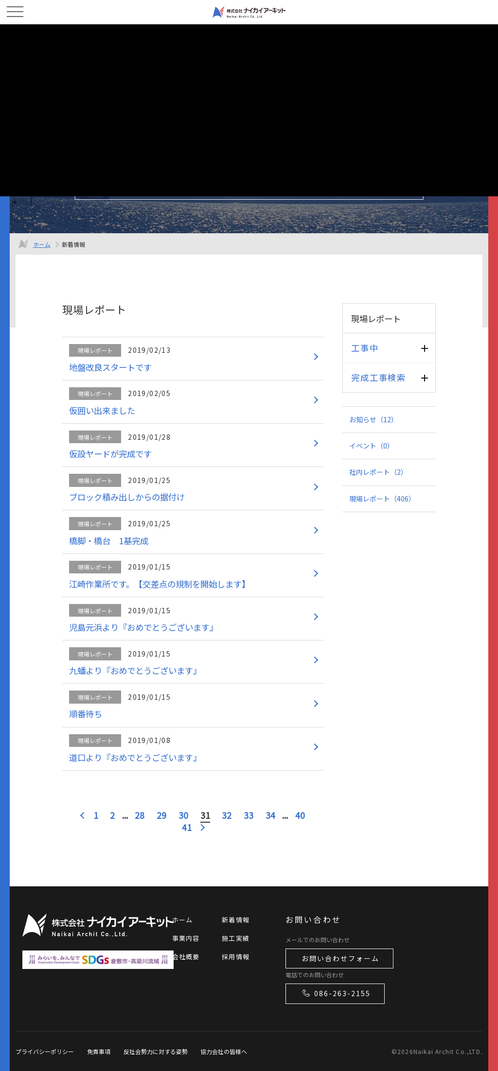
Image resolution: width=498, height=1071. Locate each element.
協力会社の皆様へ (223, 1051)
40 (300, 815)
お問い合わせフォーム (340, 958)
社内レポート (378, 472)
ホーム (42, 244)
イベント (371, 445)
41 (187, 827)
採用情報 (235, 956)
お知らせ (373, 419)
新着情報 (235, 919)
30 (183, 815)
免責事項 (98, 1051)
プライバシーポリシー (45, 1051)
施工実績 (235, 938)
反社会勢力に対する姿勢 (156, 1051)
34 (270, 815)
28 (139, 815)
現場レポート (382, 498)
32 (226, 815)
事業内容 (186, 938)
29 (161, 815)
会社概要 (186, 956)
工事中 (364, 348)
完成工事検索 (378, 377)
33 (248, 815)
